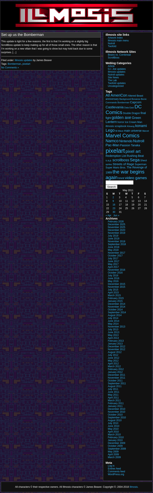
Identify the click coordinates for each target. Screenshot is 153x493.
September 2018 (117, 244)
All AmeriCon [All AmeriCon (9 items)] (116, 95)
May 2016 (113, 281)
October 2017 (115, 255)
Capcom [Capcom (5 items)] (135, 102)
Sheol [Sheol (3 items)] (143, 160)
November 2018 (116, 241)
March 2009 (114, 457)
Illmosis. (134, 486)
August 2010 (114, 420)
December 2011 (116, 375)
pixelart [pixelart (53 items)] (115, 150)
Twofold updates (117, 83)
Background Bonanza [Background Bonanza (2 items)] (129, 99)
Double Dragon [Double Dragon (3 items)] (131, 113)
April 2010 (113, 431)
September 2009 (117, 448)
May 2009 (113, 451)
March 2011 (114, 400)
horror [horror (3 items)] (120, 122)
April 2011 (113, 397)
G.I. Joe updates (117, 69)
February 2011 (116, 403)
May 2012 (113, 360)
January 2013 (115, 343)
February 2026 (116, 221)
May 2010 (113, 428)
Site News (113, 77)
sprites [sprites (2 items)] (109, 164)
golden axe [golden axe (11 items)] (121, 117)
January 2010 (115, 440)
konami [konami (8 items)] (141, 126)
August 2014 (114, 315)
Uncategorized (115, 86)
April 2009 (113, 454)
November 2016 (116, 269)
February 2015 (116, 298)
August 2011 (114, 386)
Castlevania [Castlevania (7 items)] (114, 107)
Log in (111, 465)
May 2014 (113, 323)
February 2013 (116, 340)
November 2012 (116, 349)
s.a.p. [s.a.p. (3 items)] (109, 160)
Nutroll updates (116, 74)
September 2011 (117, 383)
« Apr (108, 215)
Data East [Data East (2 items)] (129, 107)
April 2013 (113, 338)
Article (111, 66)
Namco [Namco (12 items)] (112, 141)
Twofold (112, 46)
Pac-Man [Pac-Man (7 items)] (112, 145)
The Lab (112, 80)
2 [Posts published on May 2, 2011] (113, 197)
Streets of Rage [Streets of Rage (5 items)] (123, 164)
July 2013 (113, 329)
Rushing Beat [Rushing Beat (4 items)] (135, 155)
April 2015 (113, 292)
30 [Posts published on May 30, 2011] (114, 212)
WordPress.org (116, 474)
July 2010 (113, 423)
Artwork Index (115, 37)
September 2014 (117, 312)
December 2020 (116, 230)
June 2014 (113, 321)
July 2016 (113, 275)
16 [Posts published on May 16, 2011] (114, 204)
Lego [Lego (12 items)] (110, 130)
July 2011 (113, 389)
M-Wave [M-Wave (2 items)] (119, 131)
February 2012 (116, 369)
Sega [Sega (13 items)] (135, 159)
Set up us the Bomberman (22, 35)
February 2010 (116, 437)
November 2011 (116, 377)
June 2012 (113, 357)
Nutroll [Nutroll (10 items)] (138, 141)
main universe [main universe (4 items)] (133, 130)
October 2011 (115, 380)
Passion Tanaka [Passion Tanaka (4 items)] (130, 145)
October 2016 (115, 272)
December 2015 (116, 284)
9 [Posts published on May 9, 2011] (113, 201)
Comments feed (116, 471)
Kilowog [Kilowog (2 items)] (130, 126)
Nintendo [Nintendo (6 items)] (125, 141)
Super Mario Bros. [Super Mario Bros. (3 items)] (116, 167)
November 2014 (116, 306)
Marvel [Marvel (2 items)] (145, 131)
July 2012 (113, 355)
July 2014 (113, 318)
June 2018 (113, 247)
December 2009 (116, 443)
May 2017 (113, 264)
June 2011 (113, 392)
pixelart (26, 63)
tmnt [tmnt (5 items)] (121, 178)
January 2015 (115, 301)
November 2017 (116, 252)
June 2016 (113, 278)
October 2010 (115, 414)
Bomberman (14, 63)
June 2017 (113, 261)
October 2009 (115, 446)
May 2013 (113, 335)
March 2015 (114, 295)
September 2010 (117, 417)
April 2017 (113, 267)
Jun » (116, 215)
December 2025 (116, 224)
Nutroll (111, 43)
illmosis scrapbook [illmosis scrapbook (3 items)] (116, 126)
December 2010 (116, 409)
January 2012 (115, 372)
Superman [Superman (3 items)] (140, 164)
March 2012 (114, 366)
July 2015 (113, 289)
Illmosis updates (23, 60)
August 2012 (114, 352)
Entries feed (114, 468)
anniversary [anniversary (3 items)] (112, 99)
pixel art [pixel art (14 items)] (133, 151)
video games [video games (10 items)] (136, 178)
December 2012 (116, 346)
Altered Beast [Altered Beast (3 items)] (135, 95)
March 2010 (114, 434)
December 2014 (116, 303)
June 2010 (113, 426)
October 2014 (115, 309)
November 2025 (116, 227)
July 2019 (113, 235)
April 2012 (113, 363)
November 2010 (116, 411)
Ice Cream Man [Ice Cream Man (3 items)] (133, 122)
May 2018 (113, 250)
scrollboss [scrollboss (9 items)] (121, 160)
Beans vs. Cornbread (119, 54)
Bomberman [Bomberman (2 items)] (123, 102)
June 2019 (113, 238)
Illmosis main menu (118, 40)
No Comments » (10, 67)
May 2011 (113, 394)
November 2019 (116, 232)
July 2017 (113, 258)
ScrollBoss (113, 57)
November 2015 (116, 286)
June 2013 (113, 332)
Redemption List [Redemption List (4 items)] (116, 155)
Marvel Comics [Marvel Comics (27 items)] (122, 135)
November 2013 (116, 326)
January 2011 (115, 406)
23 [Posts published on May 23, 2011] (114, 208)
